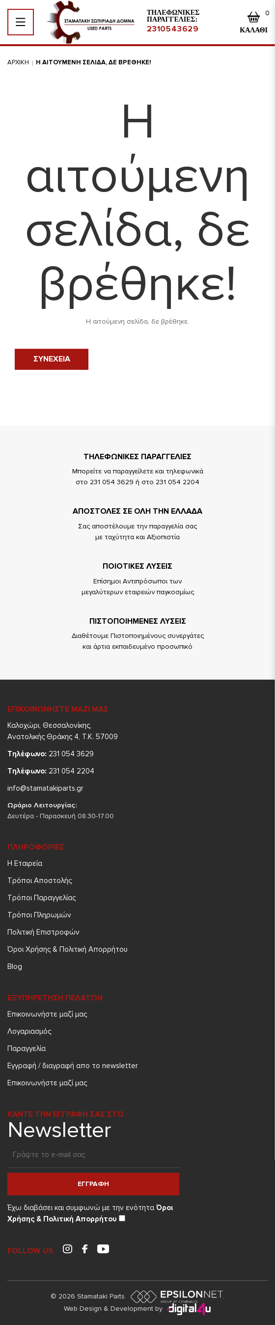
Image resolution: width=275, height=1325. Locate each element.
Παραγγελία (26, 1048)
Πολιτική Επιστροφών (43, 932)
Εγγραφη (93, 1184)
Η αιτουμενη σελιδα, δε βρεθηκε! (93, 62)
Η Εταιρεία (24, 863)
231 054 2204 (50, 771)
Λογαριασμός (29, 1031)
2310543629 (173, 29)
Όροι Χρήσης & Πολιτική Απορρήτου (67, 949)
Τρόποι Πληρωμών (39, 915)
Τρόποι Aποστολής (39, 880)
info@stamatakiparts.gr (45, 788)
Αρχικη (18, 62)
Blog (14, 966)
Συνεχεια (51, 359)
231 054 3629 (50, 753)
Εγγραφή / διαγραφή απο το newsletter (72, 1065)
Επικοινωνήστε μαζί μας (47, 1014)
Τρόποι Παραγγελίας (41, 897)
